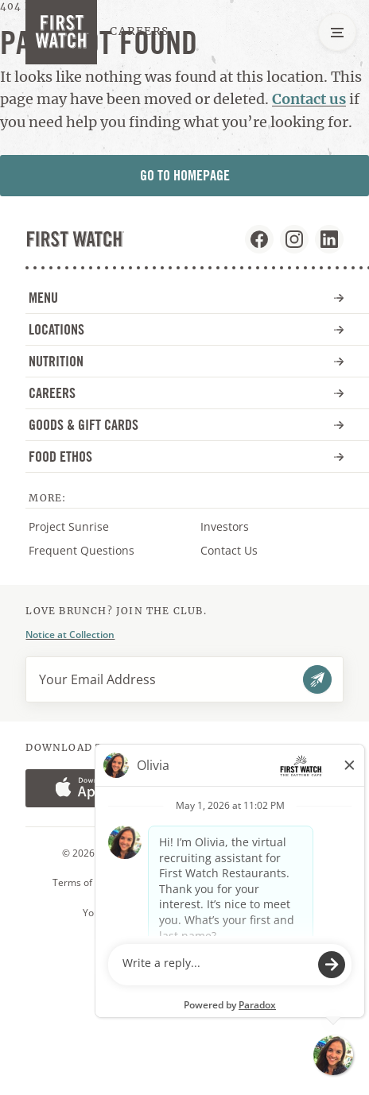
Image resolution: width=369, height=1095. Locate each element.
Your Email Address (97, 679)
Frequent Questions (81, 550)
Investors (240, 527)
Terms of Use (82, 882)
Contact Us (229, 550)
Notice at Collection (70, 634)
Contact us (309, 99)
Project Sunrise (69, 526)
